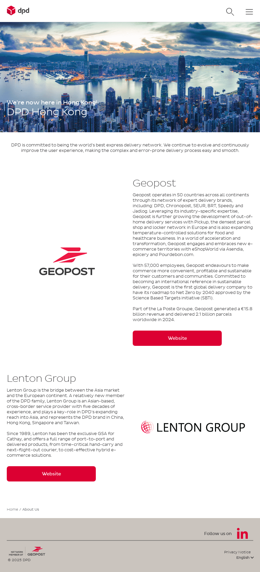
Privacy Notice (237, 552)
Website (177, 338)
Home (12, 509)
